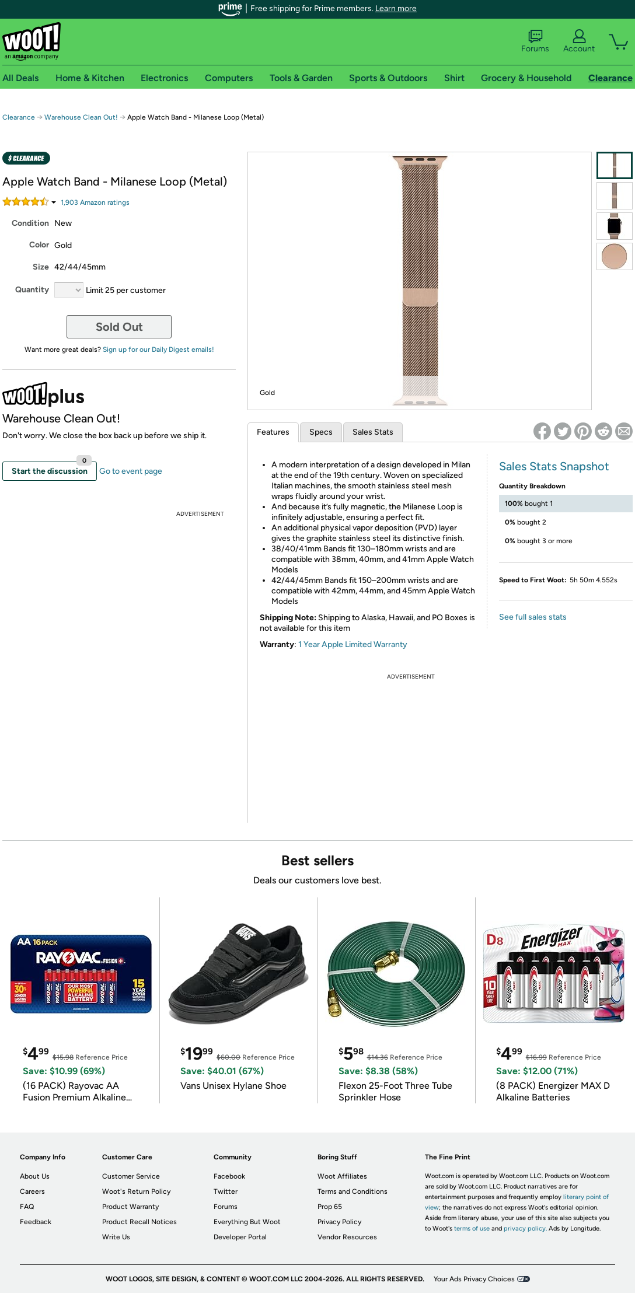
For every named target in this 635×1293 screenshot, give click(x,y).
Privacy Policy (339, 1222)
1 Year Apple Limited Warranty (352, 644)
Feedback (35, 1222)
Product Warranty (130, 1207)
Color (39, 245)
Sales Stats (373, 432)
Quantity (32, 290)
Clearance (18, 117)
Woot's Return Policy (136, 1191)
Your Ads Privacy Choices (474, 1279)
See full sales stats (533, 617)
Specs (321, 432)
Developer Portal (240, 1237)
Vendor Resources (347, 1237)
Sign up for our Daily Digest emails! (158, 349)
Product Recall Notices (139, 1222)
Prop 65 (330, 1207)
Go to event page (130, 471)
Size (41, 267)
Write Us (116, 1237)
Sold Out (119, 327)
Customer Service (131, 1176)
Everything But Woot (247, 1222)
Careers (32, 1191)
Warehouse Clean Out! (81, 117)
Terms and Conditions (353, 1191)
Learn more (396, 8)
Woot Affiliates (342, 1176)
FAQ (27, 1207)
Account (579, 41)
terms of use (472, 1228)
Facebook (229, 1176)
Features (273, 432)
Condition (30, 223)
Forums (535, 41)
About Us (35, 1176)
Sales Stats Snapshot (554, 466)
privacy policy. (525, 1228)
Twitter (226, 1191)
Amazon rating (95, 202)
